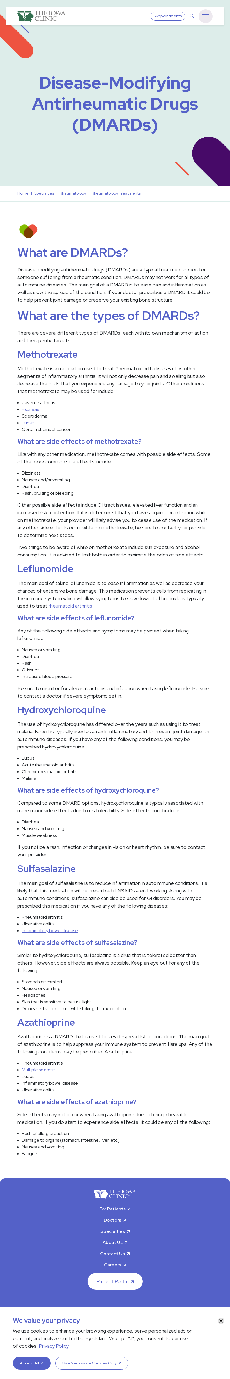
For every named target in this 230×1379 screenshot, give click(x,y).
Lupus (28, 423)
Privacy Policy (54, 1346)
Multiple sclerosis (38, 1070)
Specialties (112, 1231)
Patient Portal (112, 1281)
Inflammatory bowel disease (50, 930)
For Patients (113, 1209)
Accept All (29, 1363)
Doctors (112, 1220)
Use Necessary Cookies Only (89, 1363)
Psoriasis (30, 409)
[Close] (221, 1320)
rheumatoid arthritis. (70, 606)
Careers (112, 1265)
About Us (113, 1242)
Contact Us (112, 1254)
